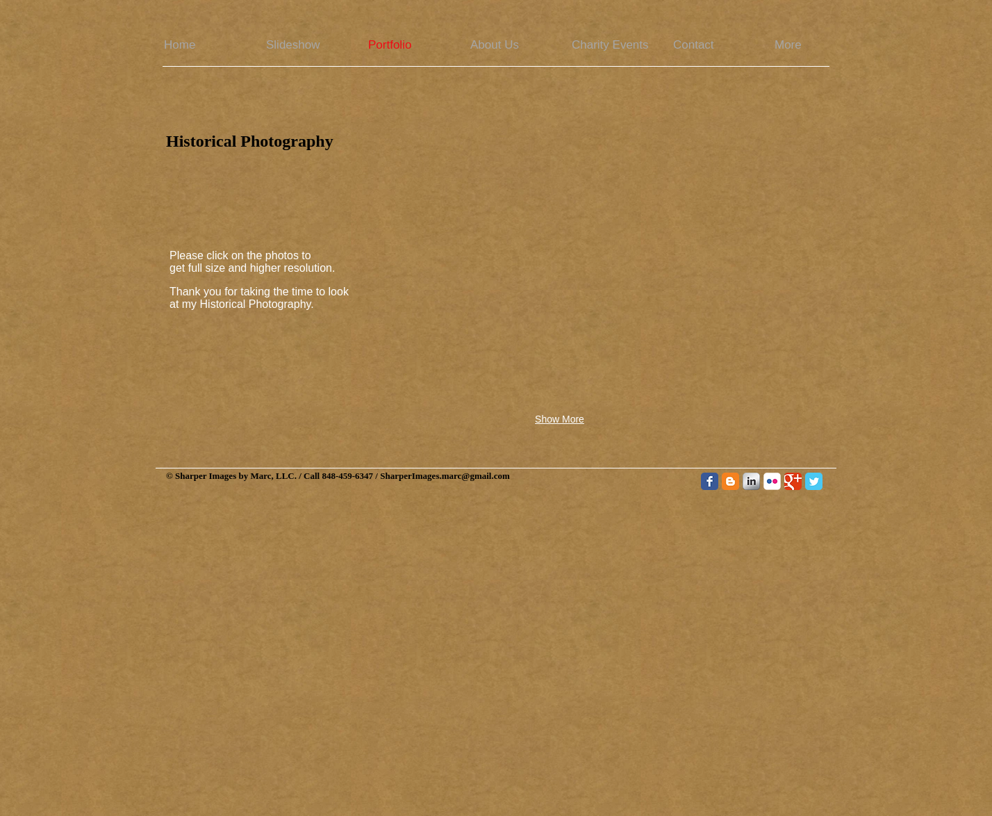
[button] (437, 219)
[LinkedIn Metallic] (751, 481)
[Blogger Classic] (730, 481)
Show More (559, 419)
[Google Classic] (793, 481)
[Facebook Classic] (709, 481)
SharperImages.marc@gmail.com (445, 476)
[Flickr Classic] (772, 481)
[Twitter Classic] (813, 481)
